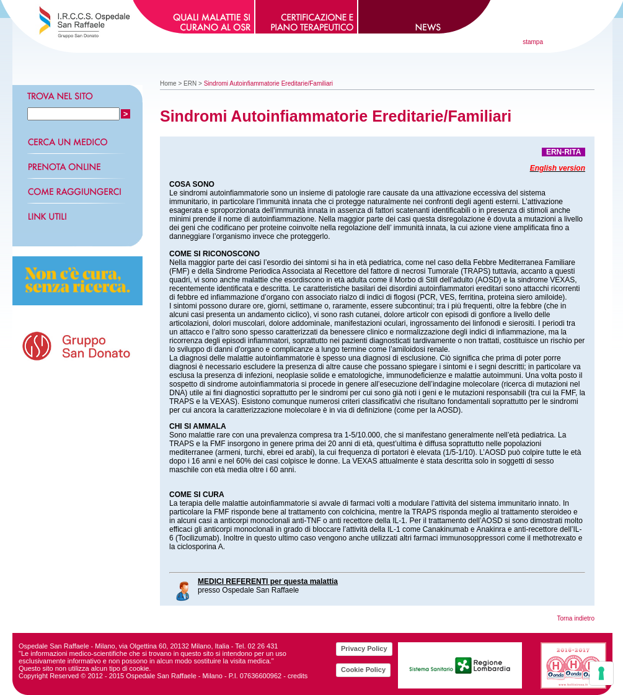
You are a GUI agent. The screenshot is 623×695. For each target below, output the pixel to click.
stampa (533, 41)
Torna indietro (575, 618)
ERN (190, 83)
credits (297, 675)
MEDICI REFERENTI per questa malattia (268, 581)
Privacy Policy (364, 648)
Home (168, 83)
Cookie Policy (363, 669)
